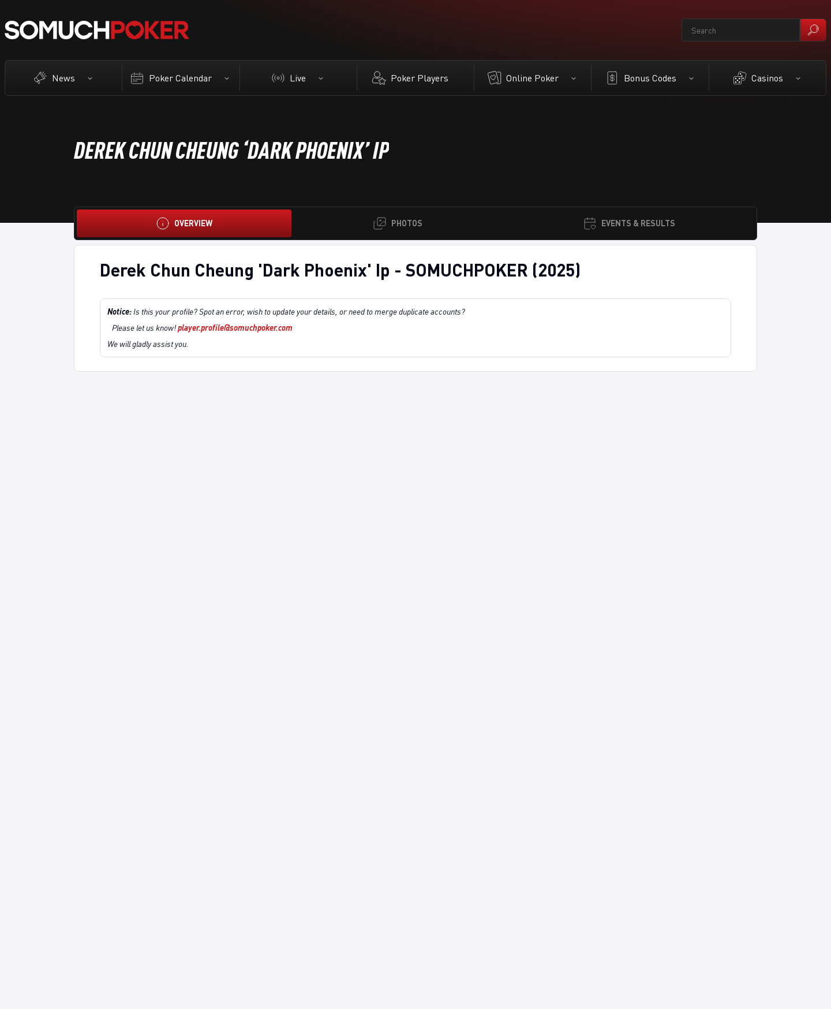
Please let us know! (202, 327)
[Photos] (397, 223)
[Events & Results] (629, 223)
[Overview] (184, 223)
